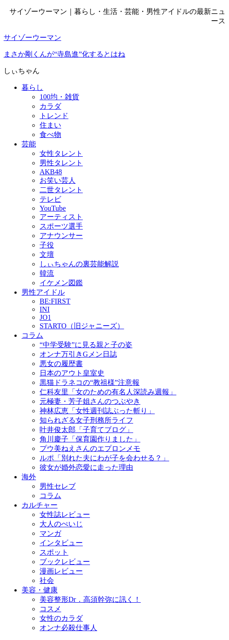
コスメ (50, 609)
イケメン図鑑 (61, 283)
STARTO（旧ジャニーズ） (82, 326)
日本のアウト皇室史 (72, 373)
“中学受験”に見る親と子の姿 (86, 345)
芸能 (29, 144)
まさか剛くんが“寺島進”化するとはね (64, 54)
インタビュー (61, 543)
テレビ (50, 199)
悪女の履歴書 (61, 363)
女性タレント (61, 153)
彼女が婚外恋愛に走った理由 (86, 467)
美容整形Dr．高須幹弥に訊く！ (90, 599)
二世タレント (61, 190)
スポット (54, 552)
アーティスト (61, 217)
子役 (47, 245)
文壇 (47, 254)
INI (44, 309)
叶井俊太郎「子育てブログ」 (86, 429)
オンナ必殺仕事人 (68, 627)
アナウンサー (61, 235)
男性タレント (61, 163)
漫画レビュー (61, 571)
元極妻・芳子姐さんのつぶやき (90, 401)
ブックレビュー (65, 561)
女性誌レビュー (65, 514)
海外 (29, 477)
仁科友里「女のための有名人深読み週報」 (108, 392)
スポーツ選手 (61, 226)
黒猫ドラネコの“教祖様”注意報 (89, 382)
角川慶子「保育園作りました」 (90, 439)
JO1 (45, 317)
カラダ (50, 106)
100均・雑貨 (59, 97)
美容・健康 (40, 590)
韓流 (47, 273)
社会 (47, 580)
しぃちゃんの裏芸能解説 (79, 264)
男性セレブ (58, 486)
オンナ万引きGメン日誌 (78, 354)
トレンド (54, 115)
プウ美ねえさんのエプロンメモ (90, 448)
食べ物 (50, 134)
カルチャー (40, 505)
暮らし (32, 87)
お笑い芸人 (58, 180)
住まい (50, 125)
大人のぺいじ (61, 524)
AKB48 (51, 172)
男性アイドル (43, 292)
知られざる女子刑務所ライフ (86, 420)
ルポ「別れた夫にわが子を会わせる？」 (104, 458)
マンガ (50, 533)
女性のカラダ (61, 618)
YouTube (53, 208)
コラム (32, 335)
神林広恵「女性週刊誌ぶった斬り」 (97, 411)
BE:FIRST (55, 301)
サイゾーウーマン (32, 37)
